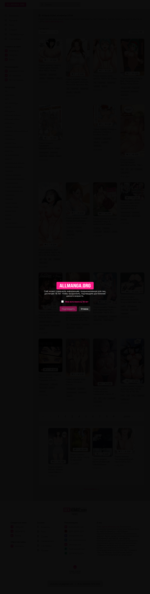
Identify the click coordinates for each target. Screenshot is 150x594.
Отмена (84, 309)
